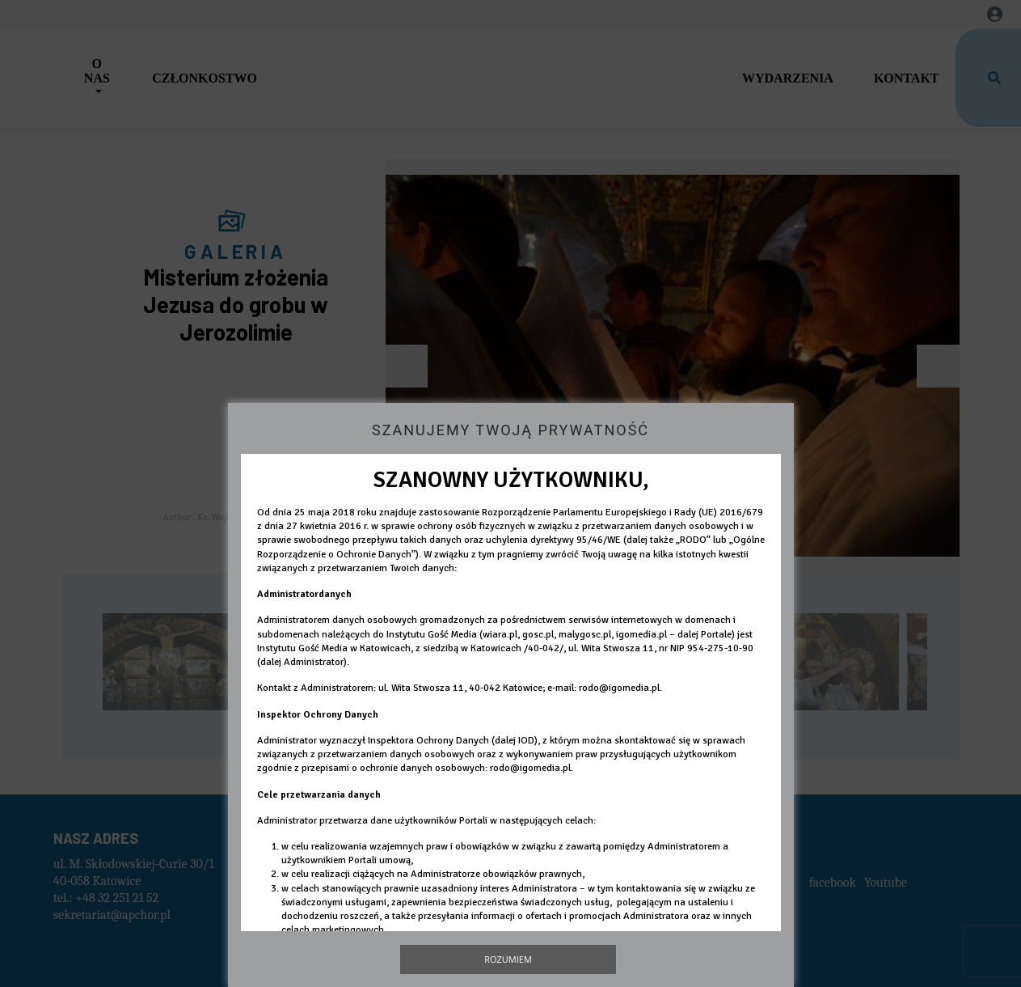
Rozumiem (508, 959)
